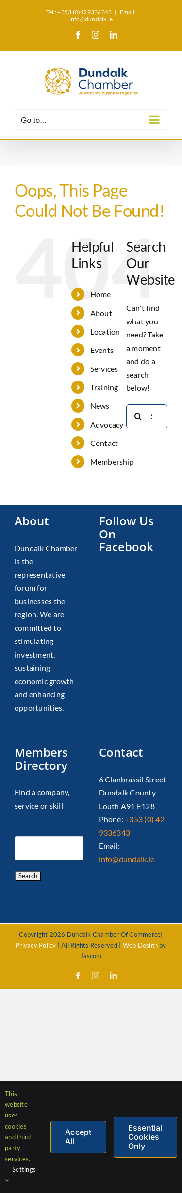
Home (100, 294)
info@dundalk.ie (127, 859)
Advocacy (107, 424)
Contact (104, 442)
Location (105, 331)
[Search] (138, 416)
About (101, 313)
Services (104, 368)
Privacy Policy (36, 945)
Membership (112, 461)
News (100, 405)
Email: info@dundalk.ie (102, 15)
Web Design (140, 945)
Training (104, 387)
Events (102, 349)
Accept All (78, 1136)
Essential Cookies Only (145, 1137)
